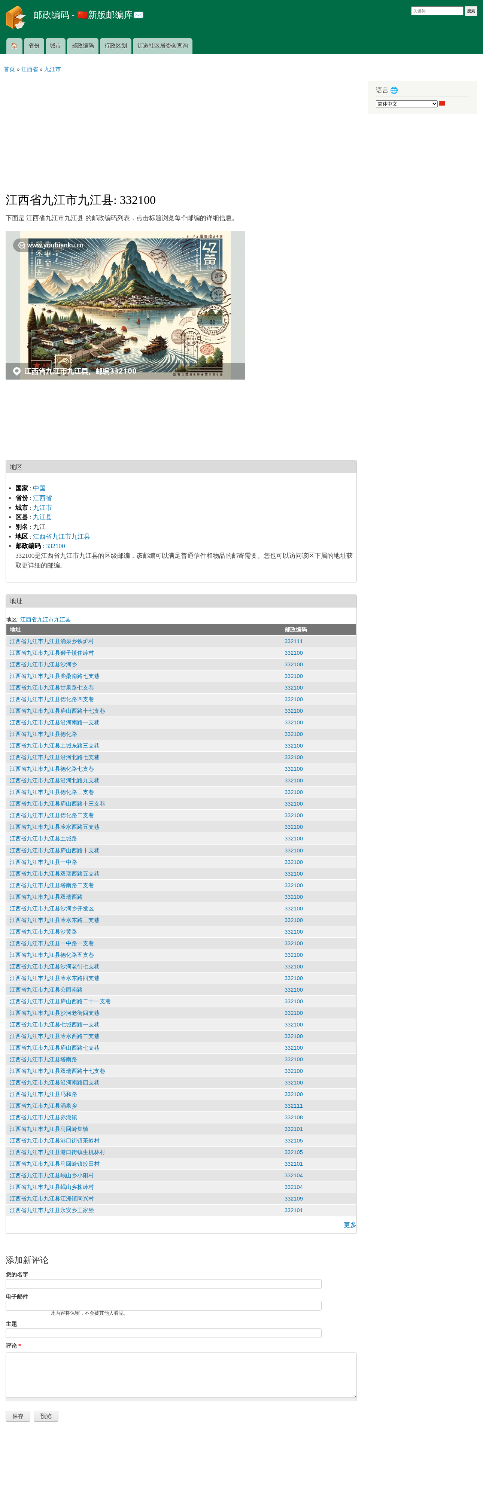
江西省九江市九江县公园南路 (46, 990)
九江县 (42, 517)
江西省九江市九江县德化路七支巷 (52, 769)
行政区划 (115, 46)
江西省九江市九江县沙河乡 (43, 664)
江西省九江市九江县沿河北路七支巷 (55, 757)
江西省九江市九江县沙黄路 (43, 932)
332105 (294, 1141)
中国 (39, 488)
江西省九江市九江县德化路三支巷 (52, 792)
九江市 (42, 507)
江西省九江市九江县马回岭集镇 (49, 1129)
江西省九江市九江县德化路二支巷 (52, 815)
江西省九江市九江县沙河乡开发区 (52, 909)
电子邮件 (17, 1297)
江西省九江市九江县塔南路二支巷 (52, 885)
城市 (55, 46)
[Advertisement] (181, 129)
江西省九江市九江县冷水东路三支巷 (55, 920)
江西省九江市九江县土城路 (43, 839)
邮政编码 (83, 46)
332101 (294, 1129)
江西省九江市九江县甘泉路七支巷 (52, 688)
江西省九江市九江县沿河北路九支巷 (55, 780)
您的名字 (17, 1275)
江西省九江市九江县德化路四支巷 (52, 699)
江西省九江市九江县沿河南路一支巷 (55, 722)
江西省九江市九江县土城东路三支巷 (55, 746)
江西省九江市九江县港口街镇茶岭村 (55, 1141)
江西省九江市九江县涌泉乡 (43, 1106)
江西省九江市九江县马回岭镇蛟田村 (55, 1164)
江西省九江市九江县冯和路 (43, 1094)
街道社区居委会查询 (162, 46)
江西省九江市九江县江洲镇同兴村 (52, 1199)
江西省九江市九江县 (61, 536)
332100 (55, 546)
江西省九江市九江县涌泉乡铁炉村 (52, 641)
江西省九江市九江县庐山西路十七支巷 (57, 711)
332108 (294, 1117)
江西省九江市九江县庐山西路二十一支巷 (60, 1001)
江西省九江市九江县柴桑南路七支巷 (55, 676)
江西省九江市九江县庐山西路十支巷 (55, 851)
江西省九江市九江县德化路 (43, 734)
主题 (11, 1324)
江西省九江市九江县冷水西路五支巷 (55, 827)
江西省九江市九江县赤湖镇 (43, 1117)
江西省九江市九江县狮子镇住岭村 (52, 653)
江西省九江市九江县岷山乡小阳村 (52, 1175)
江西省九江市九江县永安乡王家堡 (52, 1210)
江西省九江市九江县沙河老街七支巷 (55, 967)
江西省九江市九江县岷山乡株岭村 (52, 1187)
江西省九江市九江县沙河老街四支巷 (55, 1013)
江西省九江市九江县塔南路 (43, 1059)
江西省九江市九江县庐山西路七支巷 (55, 1048)
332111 (294, 641)
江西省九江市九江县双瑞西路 (46, 897)
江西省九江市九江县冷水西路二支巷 (55, 1036)
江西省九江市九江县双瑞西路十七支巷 (57, 1071)
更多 (350, 1225)
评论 (13, 1346)
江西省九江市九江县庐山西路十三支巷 (57, 804)
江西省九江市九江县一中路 (43, 862)
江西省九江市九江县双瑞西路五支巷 (55, 874)
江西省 (42, 498)
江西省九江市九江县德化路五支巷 (52, 955)
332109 (294, 1199)
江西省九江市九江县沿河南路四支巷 (55, 1083)
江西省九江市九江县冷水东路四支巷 (55, 978)
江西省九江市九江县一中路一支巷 (52, 943)
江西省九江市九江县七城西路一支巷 (55, 1025)
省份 (34, 46)
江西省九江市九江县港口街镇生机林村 (57, 1152)
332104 (294, 1175)
